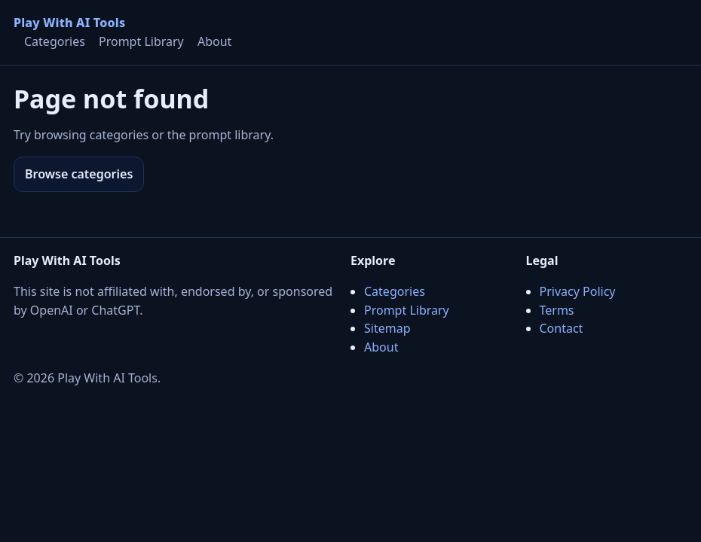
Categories (54, 41)
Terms (557, 310)
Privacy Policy (578, 291)
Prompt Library (141, 41)
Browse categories (79, 174)
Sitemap (387, 328)
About (214, 41)
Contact (561, 328)
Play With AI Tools (69, 22)
